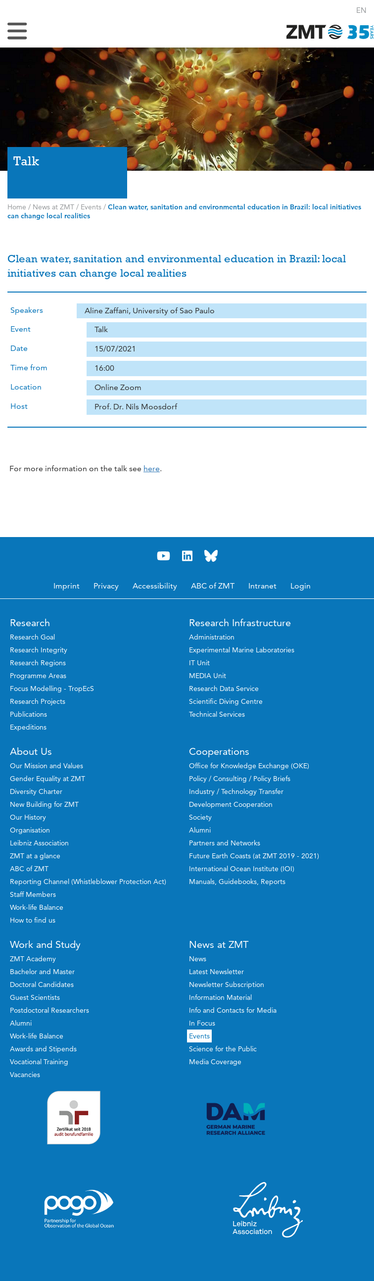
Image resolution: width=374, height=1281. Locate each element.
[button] (361, 10)
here (151, 468)
